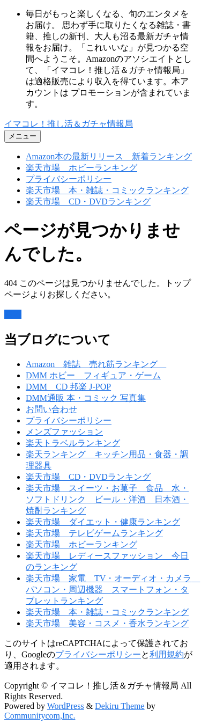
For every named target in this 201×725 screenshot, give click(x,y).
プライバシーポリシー (68, 179)
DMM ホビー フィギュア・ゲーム (93, 375)
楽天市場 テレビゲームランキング (94, 533)
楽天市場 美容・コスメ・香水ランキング (107, 623)
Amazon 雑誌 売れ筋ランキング (96, 364)
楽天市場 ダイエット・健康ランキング (103, 521)
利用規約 (167, 654)
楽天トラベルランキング (73, 443)
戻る (12, 314)
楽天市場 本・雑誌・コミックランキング (107, 190)
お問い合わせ (51, 409)
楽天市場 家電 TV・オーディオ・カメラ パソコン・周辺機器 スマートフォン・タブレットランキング (113, 589)
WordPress (65, 706)
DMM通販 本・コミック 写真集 (86, 397)
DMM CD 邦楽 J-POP (68, 386)
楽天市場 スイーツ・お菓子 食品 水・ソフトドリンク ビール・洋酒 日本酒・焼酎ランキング (107, 499)
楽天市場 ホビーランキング (81, 167)
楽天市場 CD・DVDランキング (88, 201)
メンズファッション (64, 431)
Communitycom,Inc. (39, 715)
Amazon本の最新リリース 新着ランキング (109, 156)
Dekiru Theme (120, 706)
